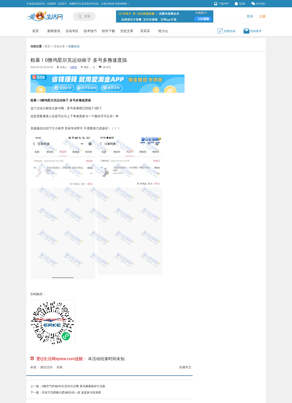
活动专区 (71, 31)
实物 (59, 367)
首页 (35, 31)
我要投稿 (226, 31)
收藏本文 (185, 367)
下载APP (221, 3)
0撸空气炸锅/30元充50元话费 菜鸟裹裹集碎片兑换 (73, 386)
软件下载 (108, 31)
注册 (262, 16)
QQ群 (240, 3)
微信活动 (46, 367)
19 (104, 67)
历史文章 (126, 31)
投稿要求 (252, 31)
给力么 (163, 31)
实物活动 (73, 46)
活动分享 (59, 46)
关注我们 (258, 3)
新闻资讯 (53, 31)
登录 (250, 16)
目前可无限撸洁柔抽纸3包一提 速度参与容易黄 (71, 392)
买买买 (145, 31)
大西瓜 (73, 67)
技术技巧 (90, 31)
